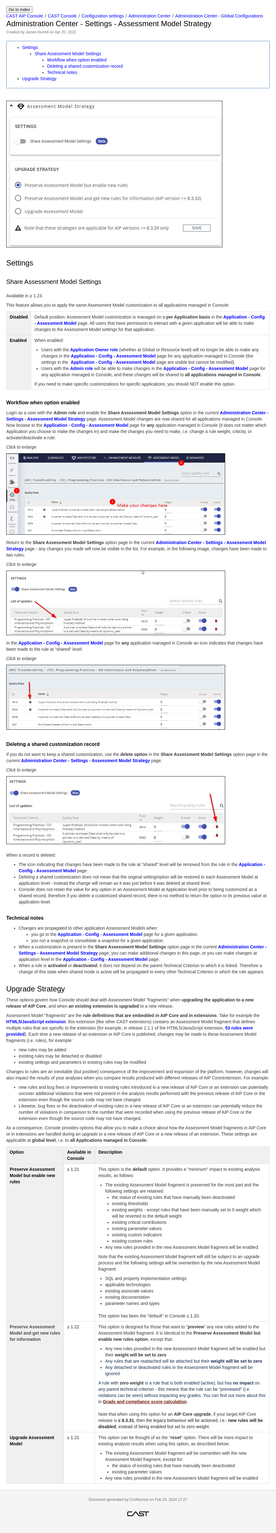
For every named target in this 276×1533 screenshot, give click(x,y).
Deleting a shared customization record (85, 66)
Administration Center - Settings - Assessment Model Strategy (85, 760)
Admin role (81, 368)
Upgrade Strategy (39, 78)
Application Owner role (94, 349)
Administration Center (149, 15)
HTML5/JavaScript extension (36, 1021)
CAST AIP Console (24, 15)
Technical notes (62, 72)
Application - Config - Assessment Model (113, 355)
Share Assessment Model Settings (68, 53)
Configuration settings (103, 15)
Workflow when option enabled (76, 59)
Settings (30, 47)
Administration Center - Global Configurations (219, 15)
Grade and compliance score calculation (144, 1401)
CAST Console (62, 15)
